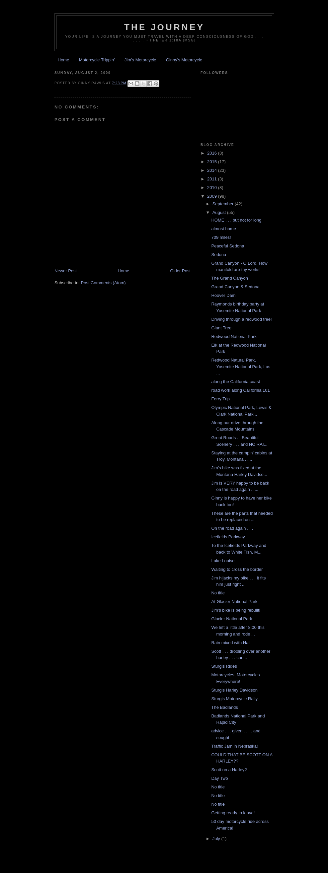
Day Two (219, 778)
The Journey (164, 27)
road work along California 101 (240, 390)
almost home (223, 228)
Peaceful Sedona (227, 245)
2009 (212, 196)
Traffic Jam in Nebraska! (234, 746)
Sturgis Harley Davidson (234, 690)
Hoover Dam (223, 295)
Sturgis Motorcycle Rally (234, 698)
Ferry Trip (220, 398)
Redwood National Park (234, 336)
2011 (212, 178)
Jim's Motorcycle (140, 59)
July (216, 838)
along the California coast (235, 381)
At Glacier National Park (234, 601)
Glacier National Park (231, 618)
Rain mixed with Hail (230, 642)
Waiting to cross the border (237, 569)
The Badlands (224, 707)
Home (63, 59)
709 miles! (221, 237)
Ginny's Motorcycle (184, 59)
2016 (212, 153)
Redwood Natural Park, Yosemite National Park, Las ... (240, 366)
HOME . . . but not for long (236, 220)
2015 (212, 161)
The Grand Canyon (229, 278)
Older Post (180, 270)
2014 (212, 170)
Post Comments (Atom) (103, 282)
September (223, 203)
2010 (212, 187)
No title (217, 592)
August (219, 212)
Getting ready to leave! (233, 812)
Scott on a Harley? (229, 769)
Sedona (218, 254)
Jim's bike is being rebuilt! (235, 610)
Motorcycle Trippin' (97, 59)
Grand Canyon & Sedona (235, 286)
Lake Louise (222, 560)
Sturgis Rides (224, 666)
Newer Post (65, 270)
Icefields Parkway (228, 536)
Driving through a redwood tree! (241, 319)
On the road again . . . (232, 528)
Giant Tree (221, 327)
